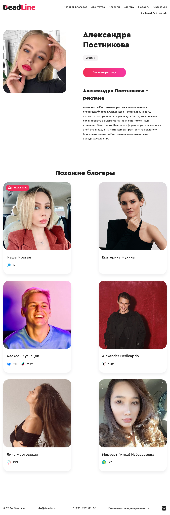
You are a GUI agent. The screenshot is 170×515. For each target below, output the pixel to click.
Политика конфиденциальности (128, 508)
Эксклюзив (20, 187)
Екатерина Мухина (118, 257)
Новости (143, 7)
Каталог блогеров (75, 7)
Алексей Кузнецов (23, 356)
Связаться (160, 7)
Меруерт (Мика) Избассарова (128, 454)
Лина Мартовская (22, 454)
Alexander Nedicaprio (120, 356)
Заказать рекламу (104, 72)
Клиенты (114, 7)
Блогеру (129, 7)
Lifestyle (90, 58)
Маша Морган (19, 257)
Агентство (98, 7)
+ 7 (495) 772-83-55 (154, 13)
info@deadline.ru (47, 508)
